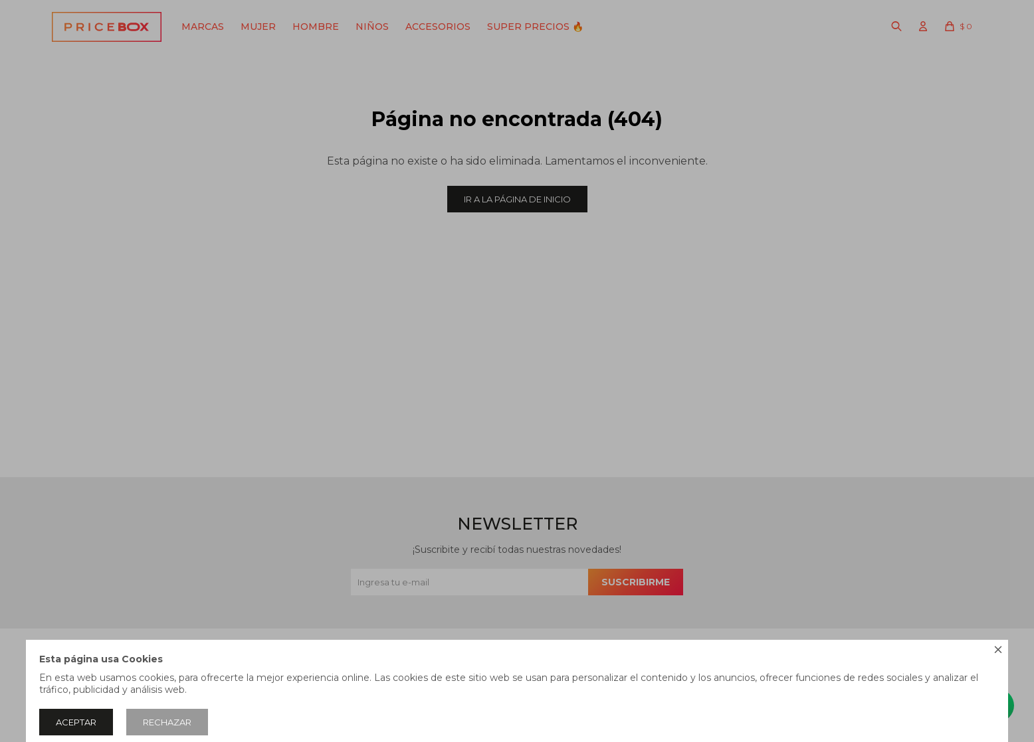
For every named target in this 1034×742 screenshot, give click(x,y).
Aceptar (76, 722)
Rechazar (167, 722)
